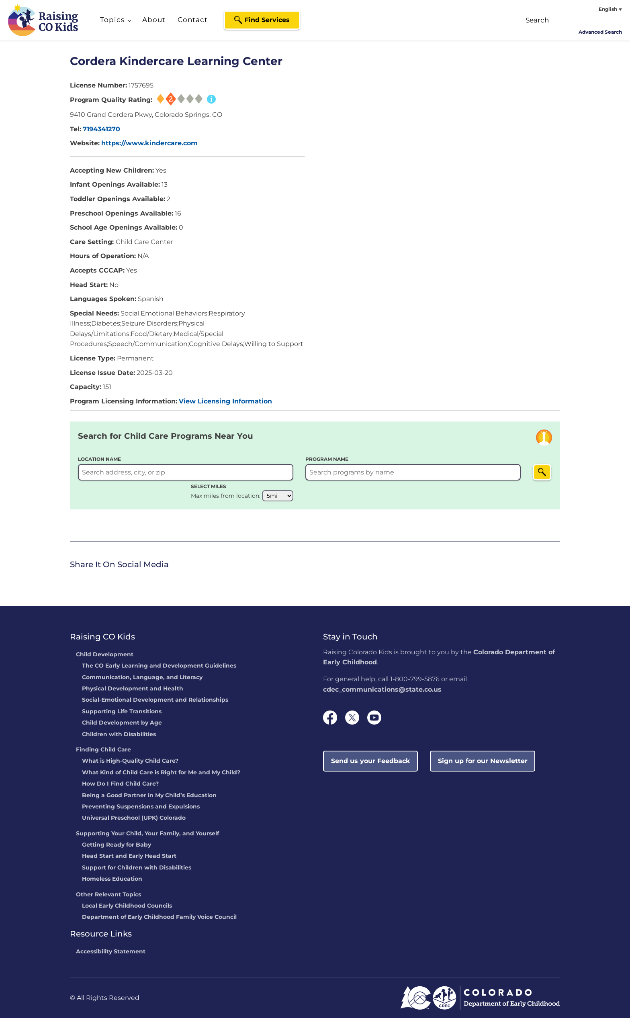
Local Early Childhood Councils (127, 906)
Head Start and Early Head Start (129, 856)
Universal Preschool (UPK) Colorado (134, 818)
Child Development (104, 655)
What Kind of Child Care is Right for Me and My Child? (161, 773)
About (154, 20)
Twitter (86, 580)
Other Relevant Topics (108, 895)
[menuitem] (592, 9)
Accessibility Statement (110, 952)
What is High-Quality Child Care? (130, 761)
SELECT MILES (208, 486)
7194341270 (101, 129)
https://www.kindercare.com (149, 143)
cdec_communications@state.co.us (382, 689)
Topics (112, 20)
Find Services (267, 20)
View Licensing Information (225, 401)
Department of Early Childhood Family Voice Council (159, 917)
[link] (72, 580)
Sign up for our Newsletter (483, 761)
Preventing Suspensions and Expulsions (141, 807)
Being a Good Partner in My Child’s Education (149, 795)
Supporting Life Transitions (122, 712)
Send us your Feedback (370, 761)
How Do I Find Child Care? (120, 784)
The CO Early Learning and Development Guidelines (159, 666)
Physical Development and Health (132, 689)
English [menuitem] (608, 9)
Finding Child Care (103, 750)
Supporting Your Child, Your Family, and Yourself (147, 834)
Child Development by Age (122, 723)
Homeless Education (112, 879)
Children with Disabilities (119, 734)
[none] (592, 9)
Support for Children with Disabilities (136, 868)
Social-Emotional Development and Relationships (155, 700)
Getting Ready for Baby (116, 845)
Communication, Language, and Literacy (142, 677)
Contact (193, 20)
